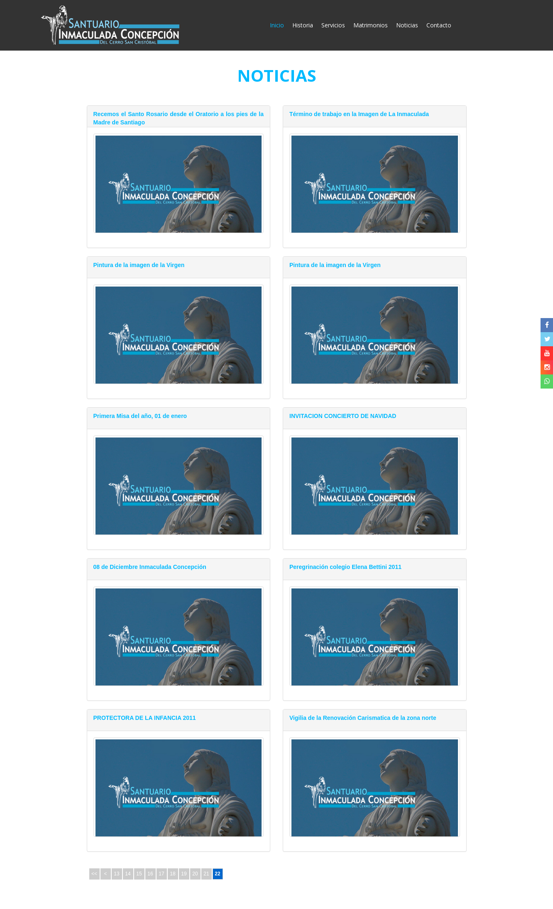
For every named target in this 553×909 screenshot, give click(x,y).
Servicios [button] (333, 25)
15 (139, 874)
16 (150, 874)
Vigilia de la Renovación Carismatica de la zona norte (362, 718)
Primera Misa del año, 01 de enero (140, 416)
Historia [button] (302, 25)
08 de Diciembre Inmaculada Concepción (149, 567)
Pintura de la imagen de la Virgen (139, 265)
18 (172, 874)
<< (94, 874)
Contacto (438, 25)
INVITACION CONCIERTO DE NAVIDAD (342, 416)
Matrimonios (370, 25)
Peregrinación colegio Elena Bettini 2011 (345, 567)
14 (127, 874)
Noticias (407, 25)
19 (183, 874)
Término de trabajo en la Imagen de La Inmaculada (359, 114)
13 (116, 874)
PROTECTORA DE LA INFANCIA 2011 (144, 718)
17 (161, 874)
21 (206, 874)
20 (195, 874)
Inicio (279, 25)
